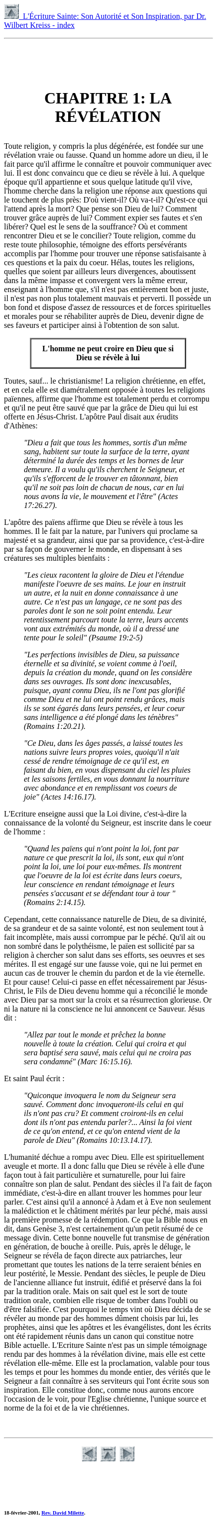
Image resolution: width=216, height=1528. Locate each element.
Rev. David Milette (62, 1513)
